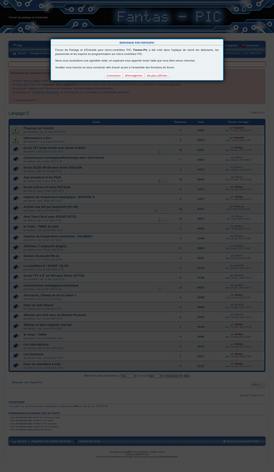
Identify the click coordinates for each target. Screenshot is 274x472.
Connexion (114, 75)
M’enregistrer (133, 75)
